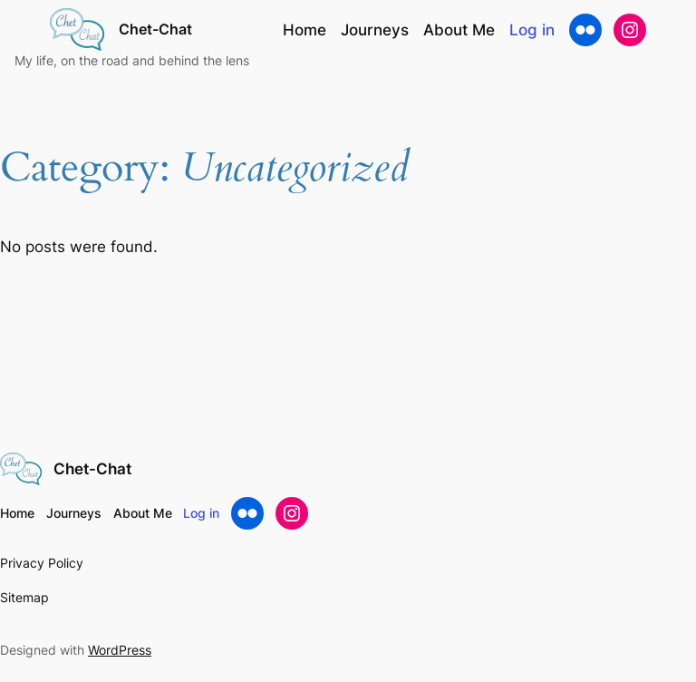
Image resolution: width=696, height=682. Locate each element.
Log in (532, 30)
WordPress (119, 650)
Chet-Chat (155, 29)
